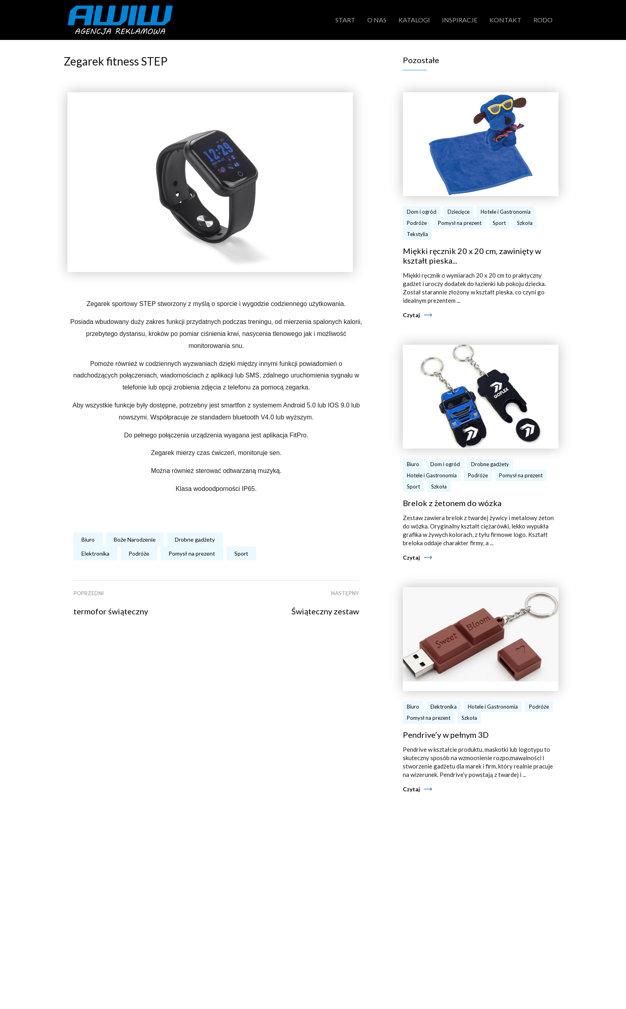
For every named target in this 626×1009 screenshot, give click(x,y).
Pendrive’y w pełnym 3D (446, 734)
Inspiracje (459, 20)
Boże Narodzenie (135, 539)
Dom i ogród (421, 212)
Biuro (88, 539)
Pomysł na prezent (191, 553)
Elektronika (95, 553)
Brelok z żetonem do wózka (452, 503)
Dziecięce (459, 212)
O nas (376, 20)
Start (345, 20)
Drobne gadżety (195, 539)
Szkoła (525, 223)
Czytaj (411, 315)
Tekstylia (417, 234)
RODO (543, 20)
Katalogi (414, 20)
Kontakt (505, 20)
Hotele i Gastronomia (506, 212)
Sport (241, 553)
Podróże (139, 553)
